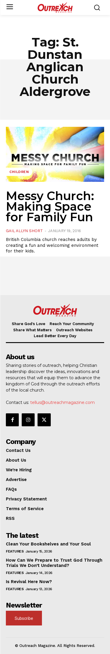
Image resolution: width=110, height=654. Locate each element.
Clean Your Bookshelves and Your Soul (48, 544)
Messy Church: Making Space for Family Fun (50, 206)
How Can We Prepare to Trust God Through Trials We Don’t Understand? (54, 563)
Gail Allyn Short (24, 231)
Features (14, 551)
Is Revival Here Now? (29, 581)
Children (19, 172)
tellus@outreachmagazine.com (62, 402)
